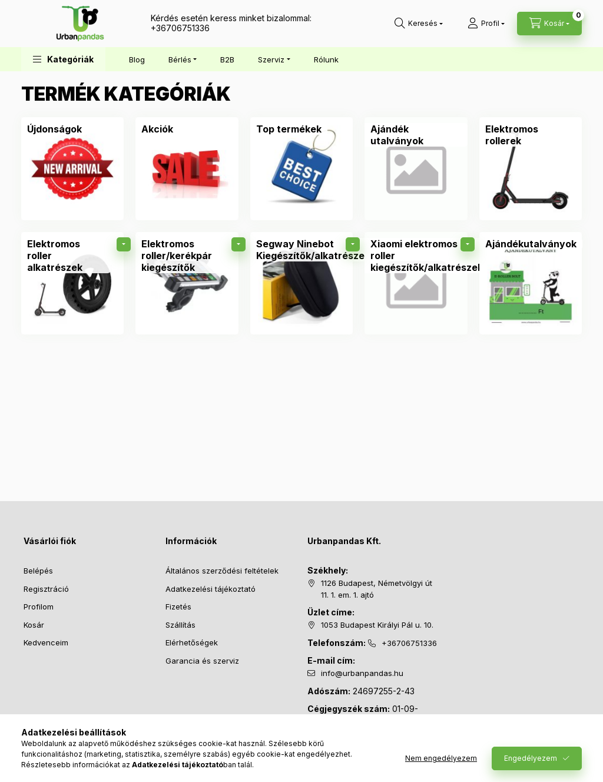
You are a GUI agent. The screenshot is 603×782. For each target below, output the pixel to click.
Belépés (38, 570)
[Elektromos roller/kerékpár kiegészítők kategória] (186, 283)
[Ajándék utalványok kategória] (416, 168)
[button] (63, 59)
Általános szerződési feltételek (222, 570)
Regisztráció (46, 589)
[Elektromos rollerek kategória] (530, 168)
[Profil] (486, 23)
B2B (227, 59)
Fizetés (178, 606)
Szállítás (180, 624)
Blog (137, 59)
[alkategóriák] (124, 244)
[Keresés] (418, 23)
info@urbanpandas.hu (362, 673)
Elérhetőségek (191, 642)
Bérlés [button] (179, 59)
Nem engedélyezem (441, 758)
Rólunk (326, 59)
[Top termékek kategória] (289, 129)
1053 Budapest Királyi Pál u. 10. (377, 624)
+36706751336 (180, 28)
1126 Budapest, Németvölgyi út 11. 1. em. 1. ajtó (376, 588)
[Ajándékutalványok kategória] (530, 283)
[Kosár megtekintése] (549, 23)
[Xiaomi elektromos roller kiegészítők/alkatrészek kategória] (416, 283)
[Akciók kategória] (157, 129)
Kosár (34, 624)
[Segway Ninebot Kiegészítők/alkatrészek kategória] (301, 283)
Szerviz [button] (271, 59)
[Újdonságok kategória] (54, 129)
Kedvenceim (46, 642)
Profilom (39, 606)
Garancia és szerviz (202, 660)
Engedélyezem (530, 758)
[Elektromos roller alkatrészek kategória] (72, 283)
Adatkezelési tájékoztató (210, 589)
